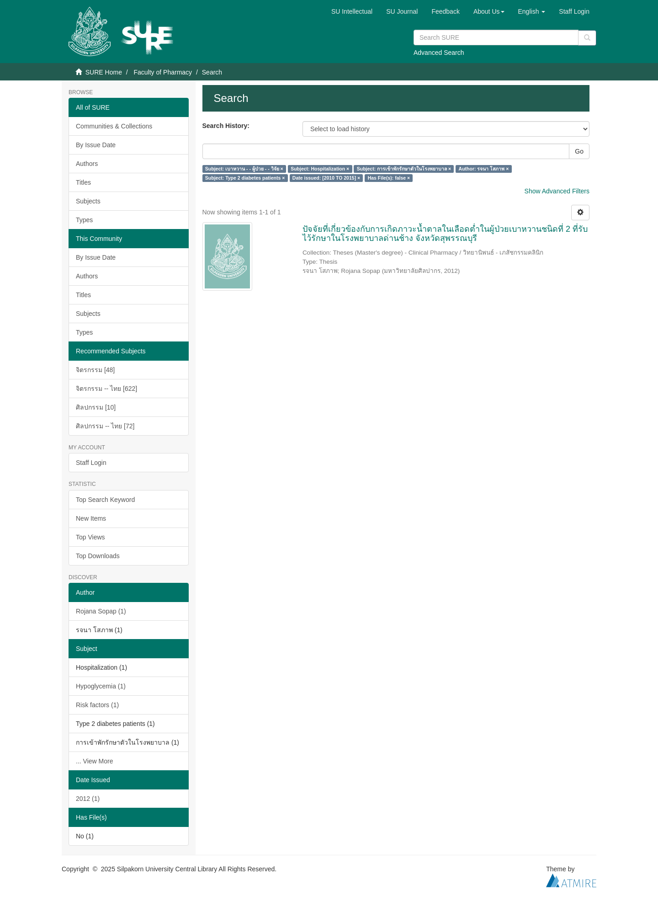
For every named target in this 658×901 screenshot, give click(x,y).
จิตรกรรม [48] (95, 369)
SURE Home (103, 72)
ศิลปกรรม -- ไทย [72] (105, 426)
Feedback (445, 11)
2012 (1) (88, 798)
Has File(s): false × (389, 178)
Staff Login (91, 462)
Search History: (225, 125)
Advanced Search (439, 52)
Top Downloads (98, 556)
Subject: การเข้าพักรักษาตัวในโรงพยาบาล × (404, 168)
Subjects (88, 201)
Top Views (90, 537)
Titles (83, 182)
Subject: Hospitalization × (320, 168)
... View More (94, 761)
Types (84, 220)
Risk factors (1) (97, 705)
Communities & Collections (114, 126)
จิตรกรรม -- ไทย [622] (106, 388)
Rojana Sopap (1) (101, 611)
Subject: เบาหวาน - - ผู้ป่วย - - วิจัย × (244, 168)
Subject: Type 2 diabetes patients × (245, 178)
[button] (489, 11)
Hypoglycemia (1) (101, 686)
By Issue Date (96, 145)
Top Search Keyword (105, 499)
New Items (91, 518)
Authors (87, 163)
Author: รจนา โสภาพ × (484, 168)
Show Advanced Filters (557, 191)
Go (579, 151)
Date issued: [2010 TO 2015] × (326, 178)
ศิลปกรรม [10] (96, 407)
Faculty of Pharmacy (162, 72)
